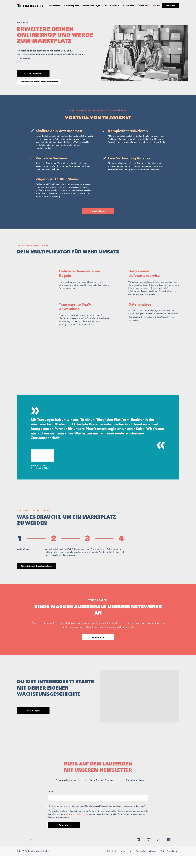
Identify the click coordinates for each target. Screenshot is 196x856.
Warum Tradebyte (91, 5)
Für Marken (54, 5)
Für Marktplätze (71, 5)
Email (51, 791)
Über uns (142, 5)
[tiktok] (158, 839)
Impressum (126, 851)
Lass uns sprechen (33, 73)
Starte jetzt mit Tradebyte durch (36, 566)
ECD (28, 840)
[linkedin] (138, 839)
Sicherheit (111, 851)
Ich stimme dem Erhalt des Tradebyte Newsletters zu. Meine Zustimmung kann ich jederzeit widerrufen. (98, 806)
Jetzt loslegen (98, 211)
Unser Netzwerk (112, 5)
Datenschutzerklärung (75, 814)
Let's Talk (170, 5)
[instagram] (148, 839)
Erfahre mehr (98, 637)
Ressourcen (128, 5)
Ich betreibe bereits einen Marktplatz (39, 81)
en (158, 5)
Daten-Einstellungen (170, 851)
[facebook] (168, 839)
